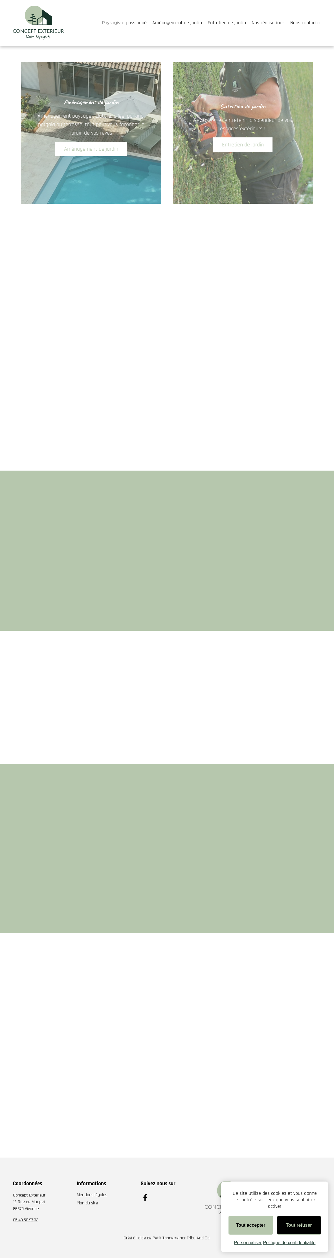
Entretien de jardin (227, 22)
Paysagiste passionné (124, 22)
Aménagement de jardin (177, 22)
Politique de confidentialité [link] (289, 1242)
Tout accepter (250, 1225)
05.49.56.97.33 (25, 1220)
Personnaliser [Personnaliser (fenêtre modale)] (248, 1242)
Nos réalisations (268, 22)
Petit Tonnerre (166, 1238)
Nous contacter (305, 22)
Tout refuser (299, 1225)
